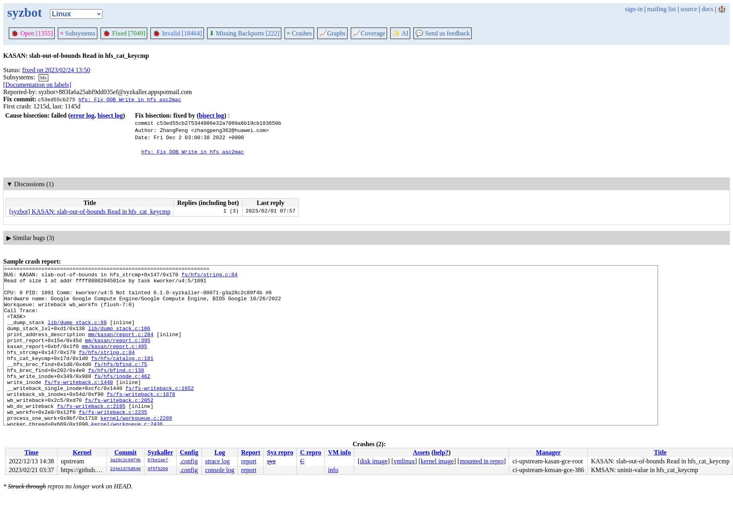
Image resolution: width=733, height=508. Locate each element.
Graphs (332, 33)
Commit (125, 452)
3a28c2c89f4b (125, 460)
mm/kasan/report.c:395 (117, 355)
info (333, 470)
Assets (421, 452)
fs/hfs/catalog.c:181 (122, 377)
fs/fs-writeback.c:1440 (78, 406)
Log (219, 452)
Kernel (82, 452)
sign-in (633, 9)
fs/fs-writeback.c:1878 (141, 420)
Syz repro (280, 452)
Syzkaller (160, 452)
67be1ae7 (158, 460)
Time (31, 452)
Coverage (369, 33)
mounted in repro (482, 461)
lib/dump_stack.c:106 (119, 341)
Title (660, 452)
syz (271, 461)
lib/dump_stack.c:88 (77, 334)
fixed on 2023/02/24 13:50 (56, 70)
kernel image (437, 461)
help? (441, 452)
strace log (217, 461)
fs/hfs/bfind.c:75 (120, 384)
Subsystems (77, 33)
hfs (43, 78)
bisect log (110, 115)
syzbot (24, 12)
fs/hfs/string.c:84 (209, 276)
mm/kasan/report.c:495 (114, 362)
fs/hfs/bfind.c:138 (116, 391)
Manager (548, 452)
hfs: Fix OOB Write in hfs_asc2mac (129, 99)
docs (707, 9)
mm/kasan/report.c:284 (121, 348)
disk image (374, 461)
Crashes (299, 33)
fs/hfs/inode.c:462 (122, 398)
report (248, 461)
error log (82, 115)
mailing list (661, 9)
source (689, 9)
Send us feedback (442, 33)
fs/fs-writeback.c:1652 (159, 413)
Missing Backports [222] (244, 33)
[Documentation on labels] (37, 84)
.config (189, 461)
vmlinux (404, 461)
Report (250, 452)
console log (219, 470)
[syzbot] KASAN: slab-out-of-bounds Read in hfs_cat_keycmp (89, 211)
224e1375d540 (125, 469)
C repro (310, 452)
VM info (339, 452)
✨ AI (400, 33)
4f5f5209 (158, 469)
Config (189, 452)
